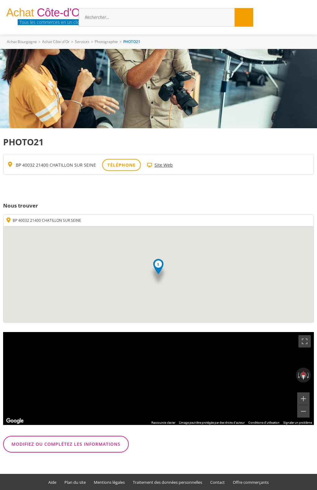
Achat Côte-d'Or (56, 41)
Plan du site (75, 482)
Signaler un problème (297, 422)
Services (82, 41)
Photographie (106, 41)
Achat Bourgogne (22, 41)
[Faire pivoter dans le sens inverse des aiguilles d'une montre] (298, 375)
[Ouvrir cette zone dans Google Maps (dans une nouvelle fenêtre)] (15, 421)
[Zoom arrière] (303, 411)
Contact (217, 482)
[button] (158, 272)
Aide (52, 482)
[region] (158, 378)
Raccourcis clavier (163, 422)
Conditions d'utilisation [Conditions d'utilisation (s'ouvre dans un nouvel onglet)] (264, 422)
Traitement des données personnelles (167, 482)
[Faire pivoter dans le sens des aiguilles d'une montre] (308, 375)
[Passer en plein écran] (304, 341)
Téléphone (121, 165)
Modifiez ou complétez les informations (65, 444)
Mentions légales (109, 482)
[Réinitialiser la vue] (303, 375)
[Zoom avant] (303, 398)
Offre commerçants (251, 482)
